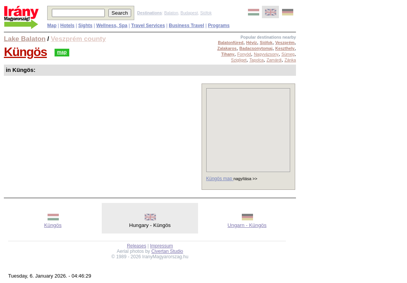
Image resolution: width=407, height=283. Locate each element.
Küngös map (220, 178)
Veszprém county (78, 39)
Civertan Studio (167, 251)
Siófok (206, 12)
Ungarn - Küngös (247, 225)
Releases (136, 246)
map (62, 52)
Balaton (171, 12)
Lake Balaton (25, 39)
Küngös (25, 52)
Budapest (189, 12)
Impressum (161, 246)
